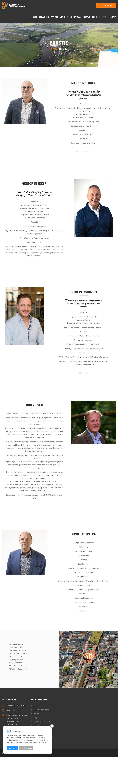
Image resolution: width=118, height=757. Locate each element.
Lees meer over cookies (38, 742)
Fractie (54, 17)
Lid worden (105, 5)
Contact (112, 17)
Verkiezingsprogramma (70, 17)
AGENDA (102, 17)
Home (34, 17)
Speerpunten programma (43, 721)
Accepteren (12, 748)
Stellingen (44, 17)
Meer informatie (26, 748)
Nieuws (87, 17)
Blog (94, 17)
